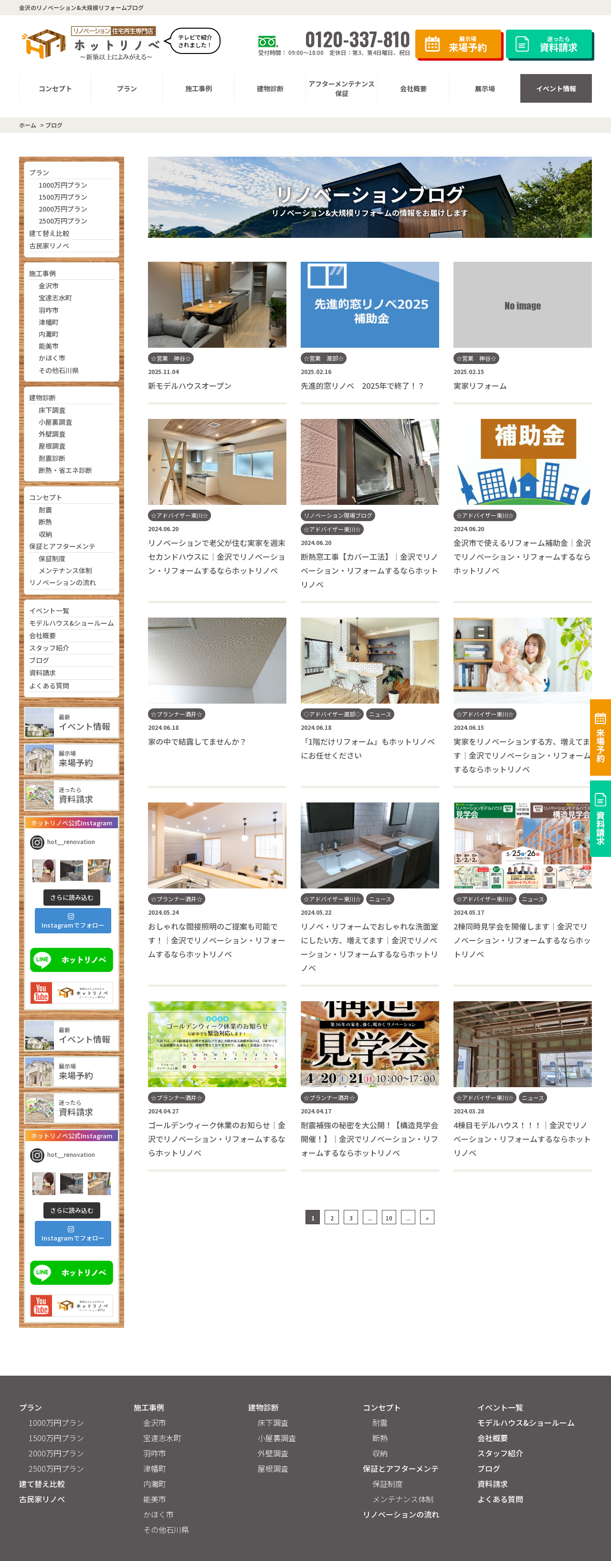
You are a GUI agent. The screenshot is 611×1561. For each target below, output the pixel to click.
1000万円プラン (63, 185)
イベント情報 (556, 88)
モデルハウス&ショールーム (71, 623)
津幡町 (49, 322)
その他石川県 (59, 370)
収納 (45, 534)
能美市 (49, 346)
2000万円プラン (63, 209)
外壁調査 (52, 433)
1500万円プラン (63, 197)
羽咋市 (49, 310)
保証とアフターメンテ (62, 546)
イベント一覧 (49, 610)
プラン (39, 172)
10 (389, 1218)
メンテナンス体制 (65, 570)
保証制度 (52, 558)
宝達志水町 (55, 297)
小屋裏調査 (55, 422)
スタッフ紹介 (49, 647)
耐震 (45, 509)
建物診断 (42, 397)
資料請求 (42, 672)
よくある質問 (49, 685)
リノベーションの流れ (62, 582)
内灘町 (49, 334)
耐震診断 (52, 458)
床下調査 (52, 410)
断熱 (45, 521)
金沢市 (49, 285)
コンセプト (46, 497)
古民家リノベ (49, 245)
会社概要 (42, 635)
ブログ (39, 660)
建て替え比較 (49, 233)
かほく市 (52, 358)
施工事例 (42, 273)
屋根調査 (52, 445)
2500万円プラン (63, 220)
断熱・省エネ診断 (65, 470)
